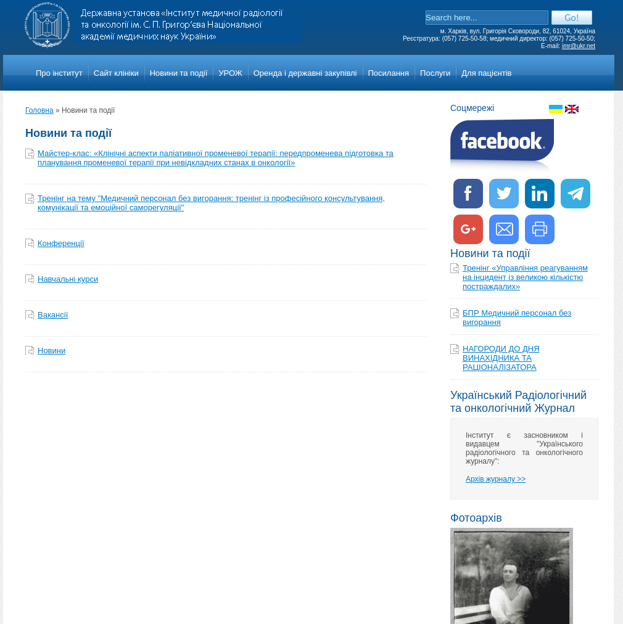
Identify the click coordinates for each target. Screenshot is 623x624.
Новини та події (179, 73)
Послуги (435, 73)
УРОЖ (230, 73)
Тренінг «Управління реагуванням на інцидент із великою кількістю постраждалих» (525, 277)
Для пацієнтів (486, 73)
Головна (39, 110)
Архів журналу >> (496, 479)
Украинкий (556, 109)
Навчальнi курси (68, 279)
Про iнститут (59, 73)
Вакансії (53, 314)
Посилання (389, 73)
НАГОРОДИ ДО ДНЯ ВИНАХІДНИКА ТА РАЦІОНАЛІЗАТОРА (501, 358)
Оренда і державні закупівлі (305, 73)
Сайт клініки (116, 73)
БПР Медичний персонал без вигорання (517, 317)
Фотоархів (476, 518)
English (572, 109)
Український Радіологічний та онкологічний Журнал (518, 401)
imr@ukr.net (578, 46)
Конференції (61, 243)
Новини (51, 350)
